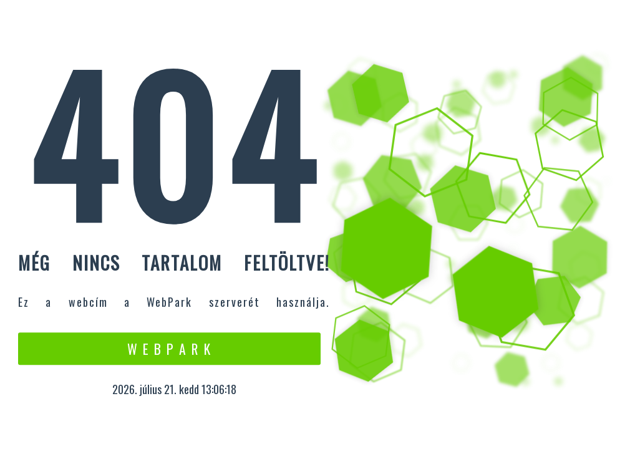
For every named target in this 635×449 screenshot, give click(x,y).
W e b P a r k (169, 349)
